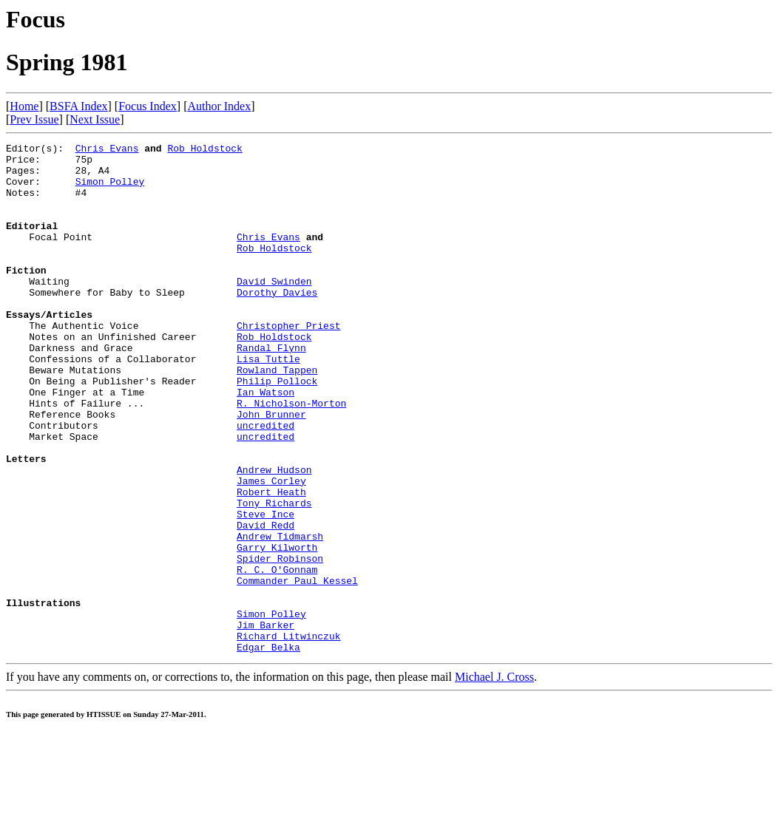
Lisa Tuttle (268, 403)
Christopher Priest (288, 363)
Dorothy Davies (277, 323)
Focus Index (147, 106)
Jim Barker (265, 722)
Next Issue (95, 119)
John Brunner (271, 469)
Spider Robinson (280, 642)
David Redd (265, 602)
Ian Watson (265, 442)
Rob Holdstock (204, 150)
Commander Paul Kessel (297, 669)
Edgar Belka (268, 748)
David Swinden (274, 309)
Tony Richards (274, 575)
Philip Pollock (277, 429)
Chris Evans (107, 150)
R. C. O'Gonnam (277, 655)
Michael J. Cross (494, 778)
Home (24, 106)
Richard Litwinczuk (288, 735)
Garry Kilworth (277, 629)
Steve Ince (265, 589)
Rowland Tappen (277, 416)
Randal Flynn (271, 389)
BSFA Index (78, 106)
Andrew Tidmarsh (280, 615)
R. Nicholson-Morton (291, 456)
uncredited (265, 482)
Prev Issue (34, 119)
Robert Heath (271, 562)
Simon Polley (110, 190)
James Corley (271, 549)
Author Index (219, 106)
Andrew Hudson (274, 536)
